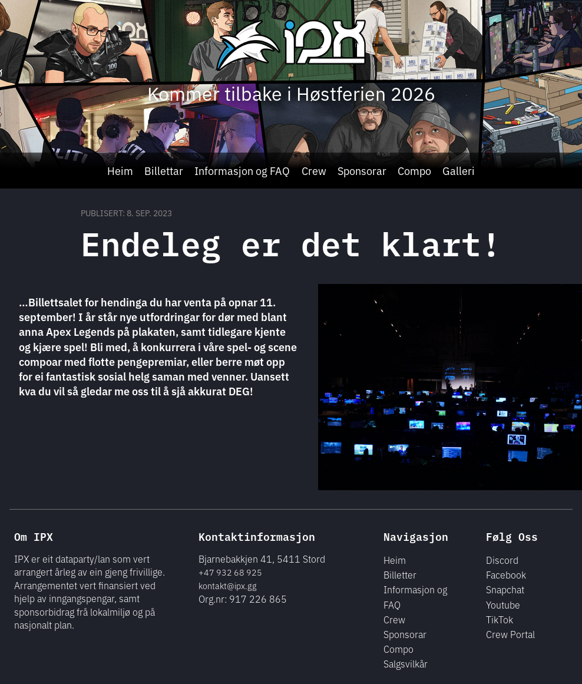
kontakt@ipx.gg (228, 586)
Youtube (503, 604)
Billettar (163, 170)
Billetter (399, 574)
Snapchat (505, 589)
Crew (314, 170)
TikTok (499, 619)
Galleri (458, 170)
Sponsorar (362, 170)
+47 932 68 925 (230, 572)
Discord (502, 559)
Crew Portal (510, 633)
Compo (414, 170)
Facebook (506, 574)
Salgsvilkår (405, 663)
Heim (120, 170)
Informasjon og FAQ (242, 170)
